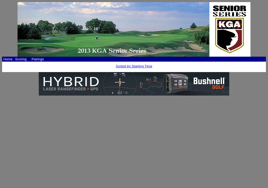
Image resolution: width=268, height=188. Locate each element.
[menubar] (25, 59)
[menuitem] (8, 59)
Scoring (21, 59)
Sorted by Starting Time (134, 66)
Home (8, 59)
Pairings (38, 59)
